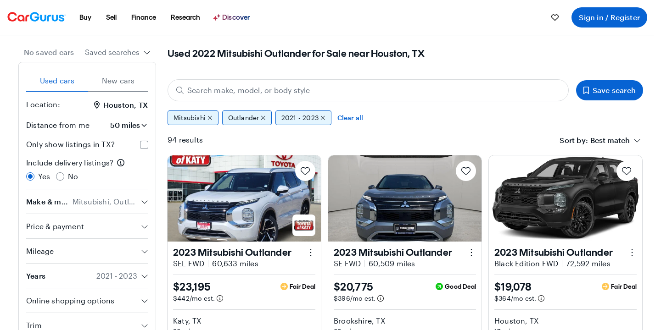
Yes (44, 176)
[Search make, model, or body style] (368, 90)
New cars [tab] (118, 80)
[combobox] (117, 52)
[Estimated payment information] (220, 298)
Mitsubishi (193, 118)
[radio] (30, 176)
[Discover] (232, 17)
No (73, 176)
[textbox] (610, 140)
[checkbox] (144, 145)
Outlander (247, 118)
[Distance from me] (122, 125)
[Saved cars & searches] (555, 17)
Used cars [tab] (57, 80)
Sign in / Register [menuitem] (609, 17)
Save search (609, 90)
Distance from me (58, 125)
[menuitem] (85, 17)
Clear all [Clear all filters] (350, 117)
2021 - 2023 (303, 118)
